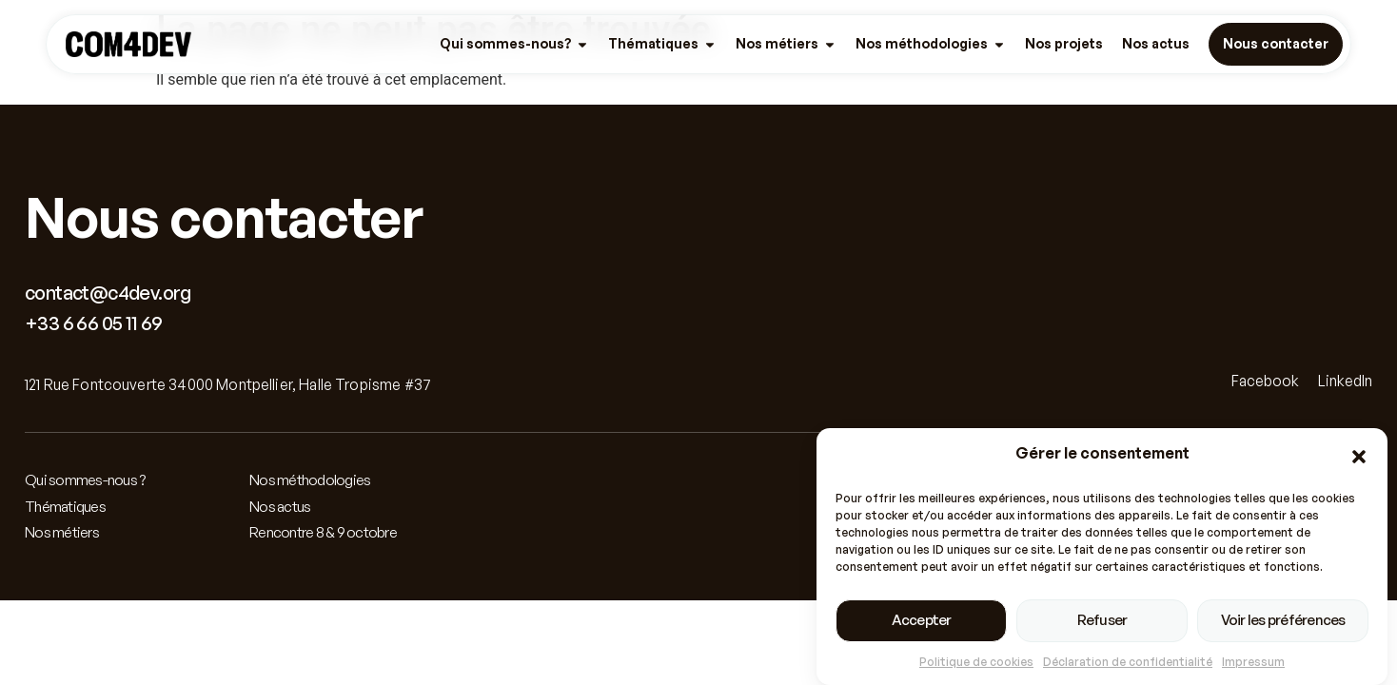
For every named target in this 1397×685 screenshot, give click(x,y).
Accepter (922, 622)
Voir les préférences (1283, 622)
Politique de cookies (976, 663)
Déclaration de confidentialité (1127, 663)
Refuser (1102, 622)
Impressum (1253, 663)
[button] (1358, 458)
